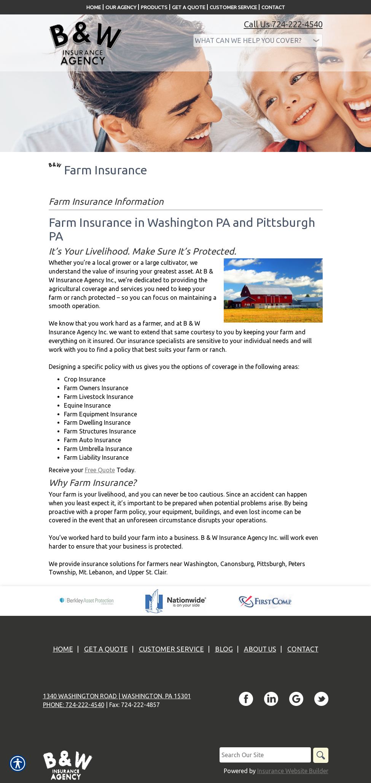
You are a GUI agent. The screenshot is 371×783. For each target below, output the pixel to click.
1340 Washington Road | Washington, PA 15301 (117, 696)
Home (63, 649)
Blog (224, 649)
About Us (260, 649)
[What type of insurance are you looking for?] (258, 40)
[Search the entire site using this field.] (265, 754)
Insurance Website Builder (292, 770)
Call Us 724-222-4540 (283, 24)
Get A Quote (106, 649)
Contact (302, 649)
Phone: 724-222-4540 (73, 704)
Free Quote (100, 470)
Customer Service (171, 649)
